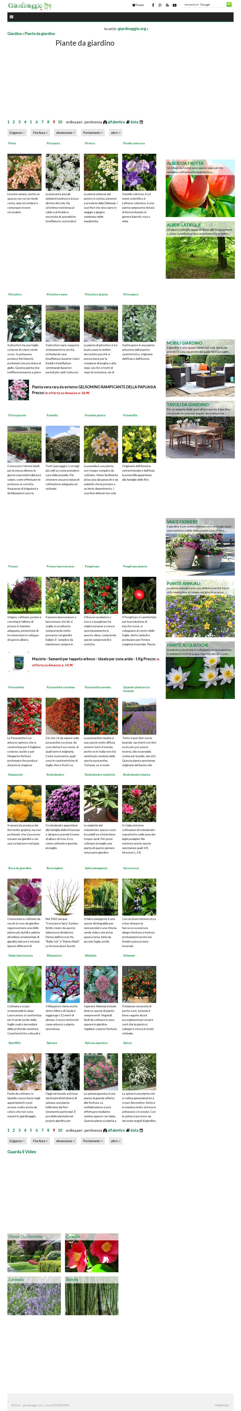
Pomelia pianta (95, 415)
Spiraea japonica (96, 1042)
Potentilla (130, 415)
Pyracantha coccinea (61, 687)
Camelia (73, 1236)
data (134, 122)
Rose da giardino (19, 868)
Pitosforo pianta (96, 294)
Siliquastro (54, 955)
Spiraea (52, 1042)
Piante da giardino (40, 33)
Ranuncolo (15, 774)
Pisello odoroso (134, 143)
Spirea (127, 1042)
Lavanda (16, 1279)
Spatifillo (14, 1042)
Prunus (13, 566)
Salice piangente (96, 868)
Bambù (72, 1279)
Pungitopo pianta (135, 566)
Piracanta (53, 143)
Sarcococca (131, 868)
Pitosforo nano (57, 294)
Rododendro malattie (100, 774)
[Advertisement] (55, 28)
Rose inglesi (55, 868)
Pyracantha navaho (98, 687)
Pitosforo (15, 294)
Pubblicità (221, 1405)
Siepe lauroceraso (20, 955)
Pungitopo (92, 566)
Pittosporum (17, 415)
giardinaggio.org (132, 28)
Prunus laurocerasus (60, 566)
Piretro (90, 143)
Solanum (129, 955)
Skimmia (90, 955)
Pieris (12, 143)
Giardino (14, 33)
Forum (138, 5)
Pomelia (52, 415)
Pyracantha (16, 687)
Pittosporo (131, 294)
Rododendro (55, 774)
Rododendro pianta (136, 774)
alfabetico (117, 122)
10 (60, 122)
